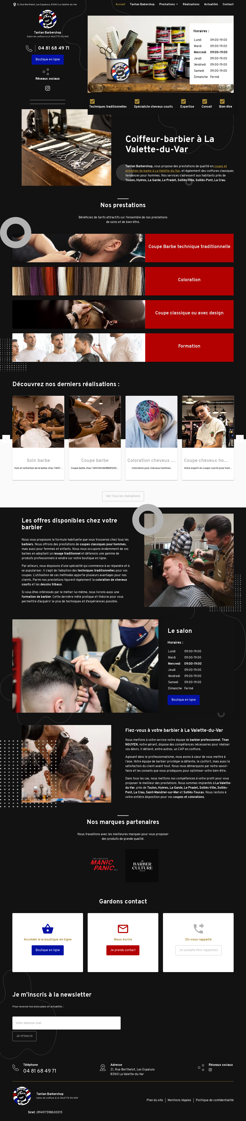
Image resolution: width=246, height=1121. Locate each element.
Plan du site (155, 1100)
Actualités (211, 4)
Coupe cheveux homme (209, 461)
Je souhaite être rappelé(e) (198, 950)
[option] (161, 54)
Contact (228, 4)
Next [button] (240, 439)
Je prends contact (123, 950)
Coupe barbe (95, 461)
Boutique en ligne (48, 60)
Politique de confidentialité (215, 1100)
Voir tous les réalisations (123, 496)
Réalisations (191, 4)
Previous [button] (6, 439)
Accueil (120, 4)
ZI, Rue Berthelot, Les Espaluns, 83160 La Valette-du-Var (44, 4)
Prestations (167, 4)
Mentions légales (179, 1100)
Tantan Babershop (142, 4)
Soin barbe (38, 461)
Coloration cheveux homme (157, 461)
